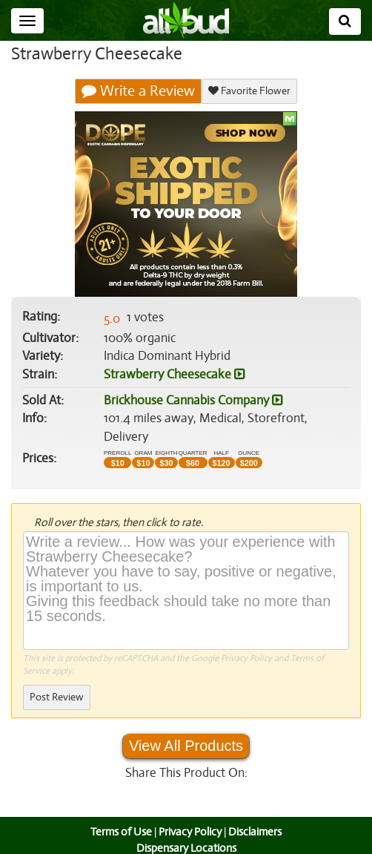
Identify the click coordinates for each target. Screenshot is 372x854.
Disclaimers (256, 814)
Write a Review (138, 91)
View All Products (186, 728)
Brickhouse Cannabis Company (193, 400)
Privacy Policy (246, 639)
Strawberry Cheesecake (173, 374)
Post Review (56, 679)
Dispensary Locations (186, 829)
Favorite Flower (249, 91)
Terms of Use (119, 814)
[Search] (345, 21)
